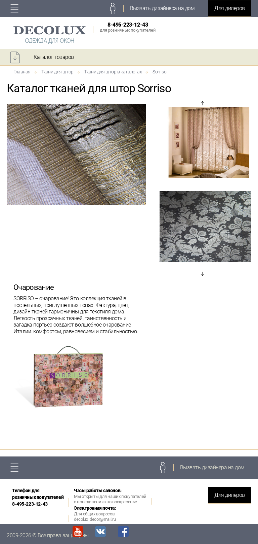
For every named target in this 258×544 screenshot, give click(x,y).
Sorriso (159, 71)
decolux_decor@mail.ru (95, 519)
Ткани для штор (57, 71)
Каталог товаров (54, 57)
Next (202, 273)
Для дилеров (229, 8)
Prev (202, 103)
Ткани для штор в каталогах (113, 71)
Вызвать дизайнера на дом (162, 8)
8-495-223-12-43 (128, 27)
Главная (22, 71)
